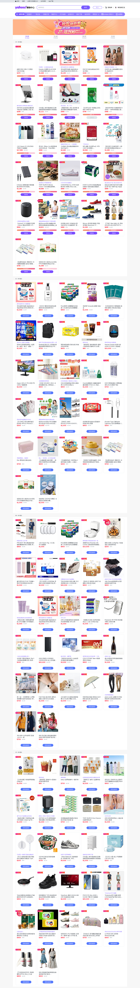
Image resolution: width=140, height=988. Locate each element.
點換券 (29, 14)
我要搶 (26, 79)
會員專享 (87, 14)
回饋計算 (46, 14)
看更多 (96, 14)
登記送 (38, 14)
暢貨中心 (54, 14)
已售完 (92, 117)
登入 (97, 7)
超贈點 (119, 14)
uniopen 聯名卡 (107, 14)
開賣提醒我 (26, 315)
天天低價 (62, 14)
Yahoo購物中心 (24, 7)
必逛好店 (71, 14)
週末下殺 (79, 14)
